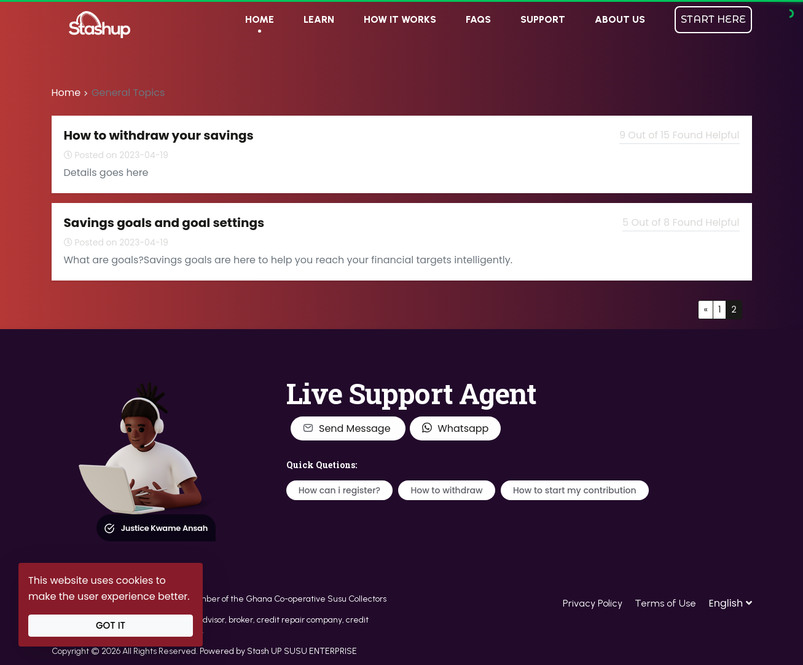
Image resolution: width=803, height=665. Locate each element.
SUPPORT (542, 19)
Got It (110, 625)
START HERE (713, 19)
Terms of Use (665, 603)
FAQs (478, 19)
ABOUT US (620, 19)
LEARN (319, 19)
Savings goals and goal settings (164, 222)
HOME (259, 19)
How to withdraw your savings (159, 135)
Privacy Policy (592, 603)
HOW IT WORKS (400, 19)
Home (66, 93)
